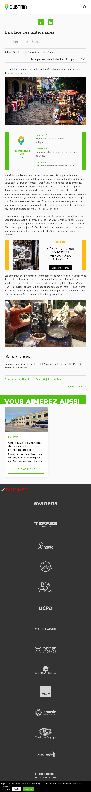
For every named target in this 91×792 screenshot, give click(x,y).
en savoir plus (26, 469)
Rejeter (16, 789)
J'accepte (28, 789)
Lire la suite (6, 789)
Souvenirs (10, 379)
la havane (14, 436)
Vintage (58, 379)
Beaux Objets (43, 379)
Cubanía (81, 386)
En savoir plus (60, 267)
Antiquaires (25, 379)
